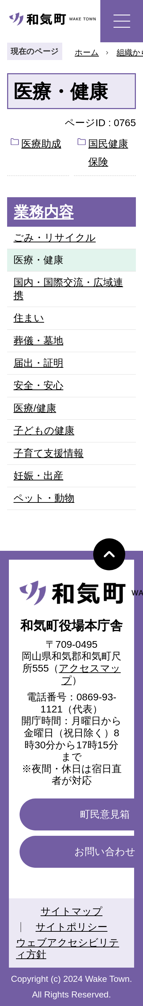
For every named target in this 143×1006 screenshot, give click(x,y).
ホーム (87, 52)
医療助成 (41, 143)
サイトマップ (71, 911)
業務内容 (44, 212)
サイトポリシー (71, 926)
